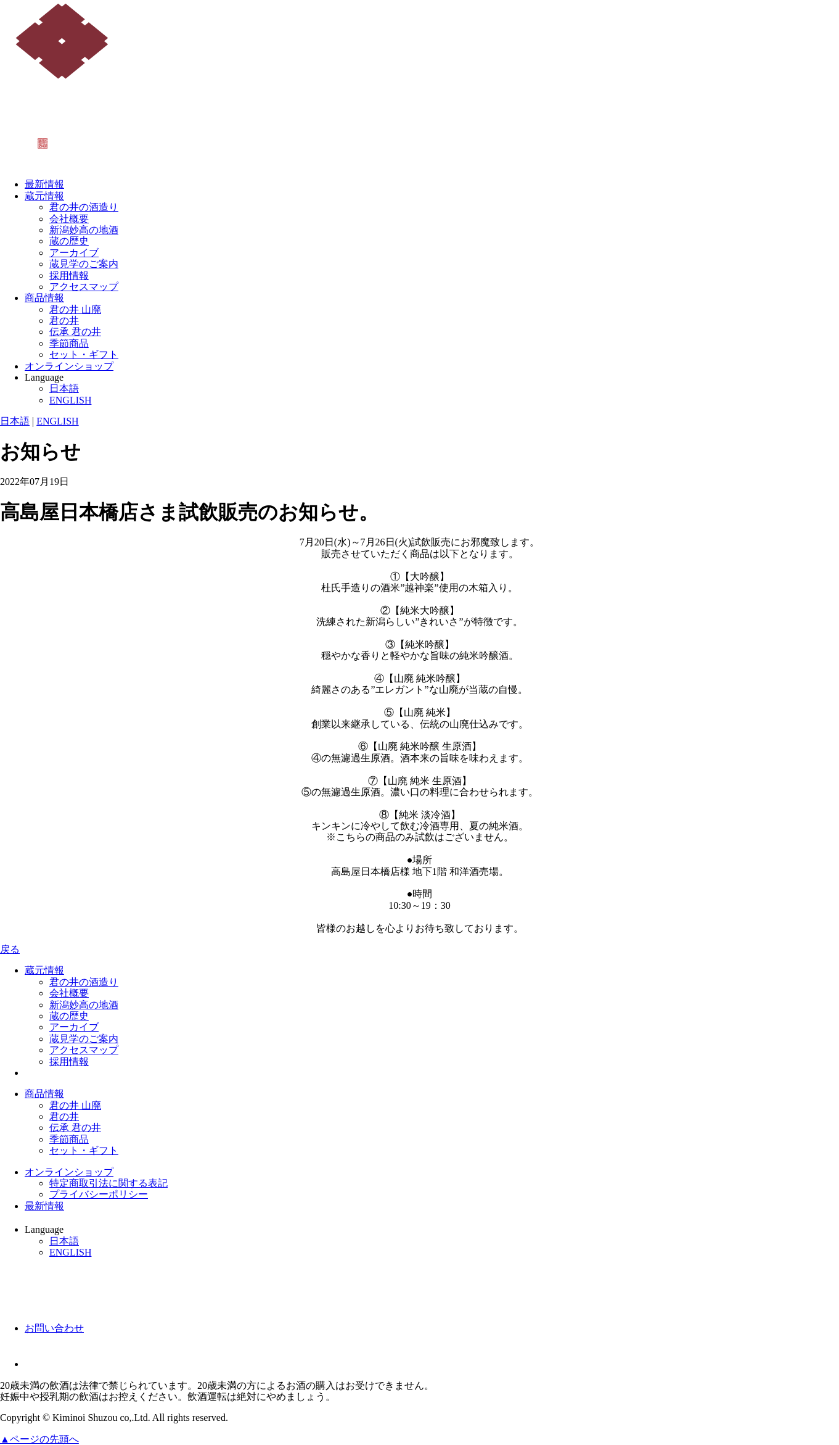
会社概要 (69, 218)
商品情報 (44, 297)
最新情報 (44, 184)
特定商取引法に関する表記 (108, 1183)
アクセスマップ (83, 286)
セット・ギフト (83, 354)
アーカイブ (74, 252)
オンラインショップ (69, 366)
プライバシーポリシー (98, 1194)
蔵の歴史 (69, 241)
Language (44, 377)
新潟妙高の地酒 (83, 230)
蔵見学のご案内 (83, 264)
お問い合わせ (54, 1328)
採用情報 (69, 275)
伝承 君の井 (75, 331)
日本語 (64, 388)
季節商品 (69, 343)
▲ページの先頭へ (39, 1439)
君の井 (64, 320)
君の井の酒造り (83, 207)
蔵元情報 (44, 196)
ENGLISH (70, 400)
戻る (10, 949)
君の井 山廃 (75, 309)
